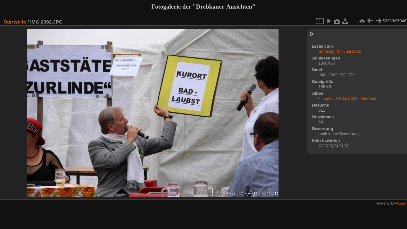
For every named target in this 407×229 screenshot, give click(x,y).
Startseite (15, 21)
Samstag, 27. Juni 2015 (339, 51)
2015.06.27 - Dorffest (357, 98)
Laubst (328, 98)
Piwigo (401, 203)
